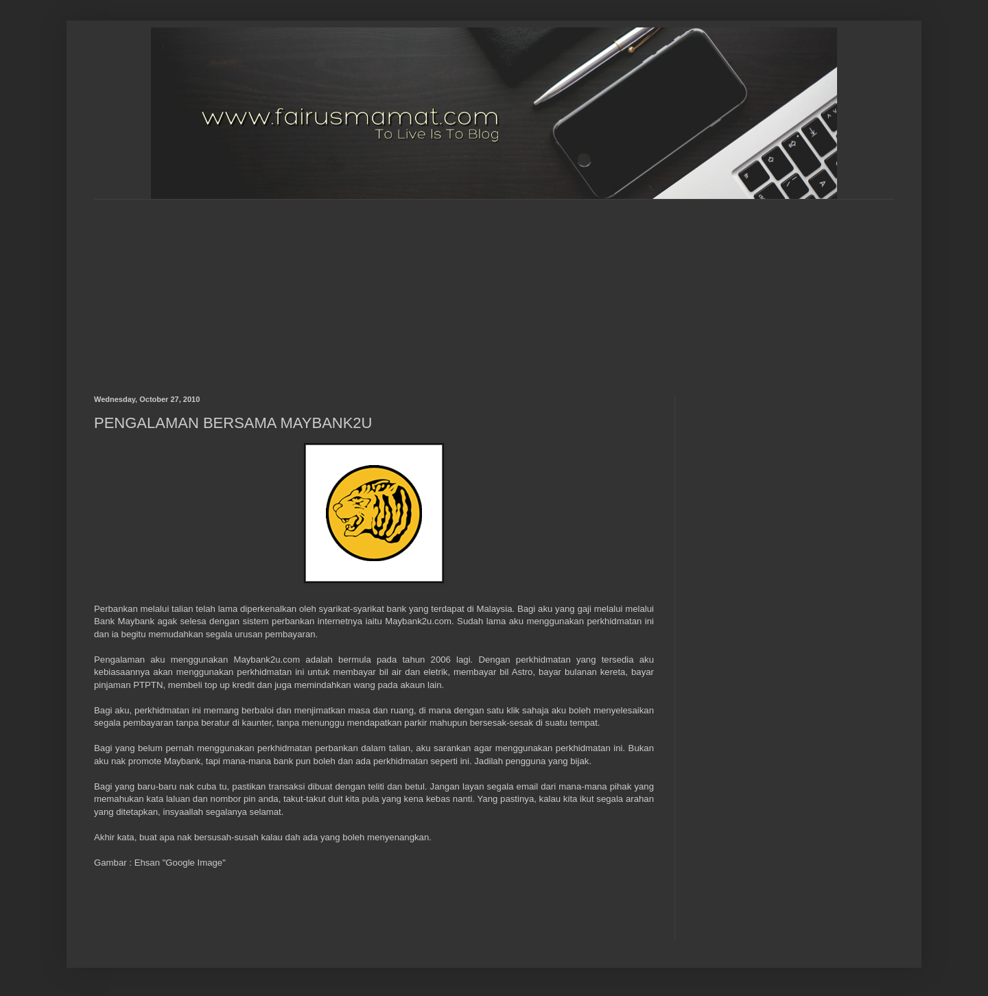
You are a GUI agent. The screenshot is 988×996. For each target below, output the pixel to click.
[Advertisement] (427, 285)
